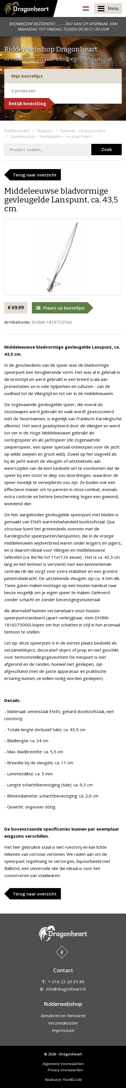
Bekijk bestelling (27, 103)
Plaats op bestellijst (60, 308)
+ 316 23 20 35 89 (66, 981)
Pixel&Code (72, 1079)
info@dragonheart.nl (66, 989)
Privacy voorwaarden (65, 1069)
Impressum (63, 1030)
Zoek (106, 149)
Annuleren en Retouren (63, 1015)
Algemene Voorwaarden (63, 1063)
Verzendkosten (63, 1023)
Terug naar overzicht (35, 175)
